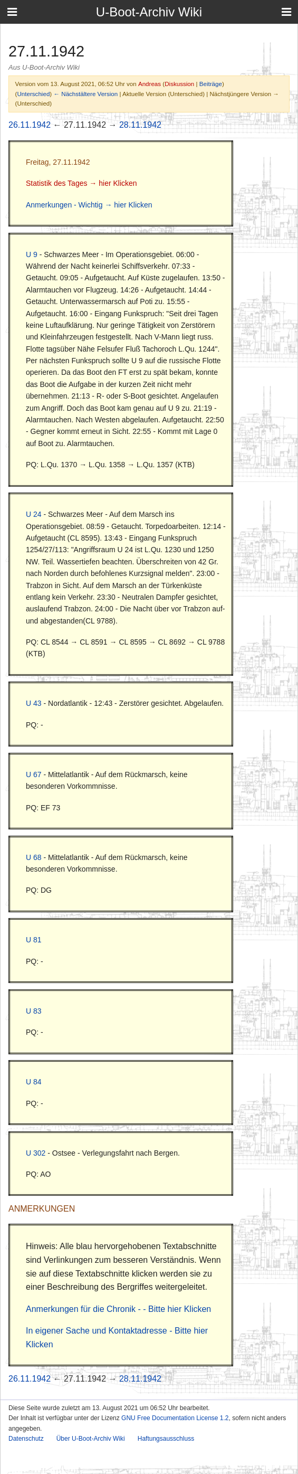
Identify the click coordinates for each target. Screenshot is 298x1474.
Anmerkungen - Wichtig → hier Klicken (89, 205)
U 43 (34, 703)
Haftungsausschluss (166, 1438)
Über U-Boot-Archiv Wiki (90, 1438)
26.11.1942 (29, 124)
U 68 (34, 857)
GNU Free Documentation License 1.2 (174, 1418)
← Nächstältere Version (85, 93)
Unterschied (33, 93)
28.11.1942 (140, 124)
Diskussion (179, 83)
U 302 (35, 1153)
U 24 (34, 514)
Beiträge (210, 83)
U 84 (34, 1082)
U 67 (34, 774)
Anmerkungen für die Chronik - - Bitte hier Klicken (118, 1309)
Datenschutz (26, 1438)
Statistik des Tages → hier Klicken (81, 183)
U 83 (34, 1011)
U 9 (31, 254)
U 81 (34, 940)
